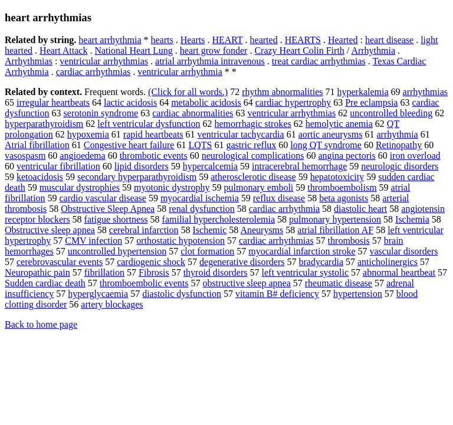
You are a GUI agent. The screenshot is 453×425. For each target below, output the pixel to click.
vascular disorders (404, 251)
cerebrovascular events (60, 262)
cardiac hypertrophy (293, 102)
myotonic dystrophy (171, 187)
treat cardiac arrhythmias (319, 61)
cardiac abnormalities (192, 113)
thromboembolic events (144, 283)
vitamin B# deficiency (277, 294)
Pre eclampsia (371, 102)
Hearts (192, 40)
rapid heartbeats (153, 134)
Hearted (343, 40)
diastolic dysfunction (181, 294)
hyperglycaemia (98, 294)
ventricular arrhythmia (179, 72)
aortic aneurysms (330, 134)
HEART (227, 40)
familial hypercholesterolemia (218, 219)
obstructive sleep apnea (246, 283)
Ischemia (412, 219)
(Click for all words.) (188, 92)
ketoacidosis (40, 177)
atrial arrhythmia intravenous (210, 61)
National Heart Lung (133, 50)
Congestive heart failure (129, 145)
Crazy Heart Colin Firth (299, 50)
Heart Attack (63, 50)
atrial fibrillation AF (335, 230)
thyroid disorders (215, 272)
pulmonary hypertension (335, 219)
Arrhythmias (28, 61)
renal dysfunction (202, 209)
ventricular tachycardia (241, 134)
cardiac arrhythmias (93, 72)
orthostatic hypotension (180, 241)
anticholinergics (387, 262)
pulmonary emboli (259, 187)
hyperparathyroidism (44, 124)
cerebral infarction (144, 230)
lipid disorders (141, 166)
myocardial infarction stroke (301, 251)
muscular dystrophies (80, 187)
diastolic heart (360, 209)
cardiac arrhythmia (284, 209)
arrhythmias (425, 92)
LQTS (200, 145)
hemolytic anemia (339, 124)
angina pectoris (346, 156)
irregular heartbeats (53, 102)
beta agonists (343, 198)
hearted (264, 40)
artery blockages (112, 304)
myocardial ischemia (199, 198)
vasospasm (25, 156)
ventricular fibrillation (58, 166)
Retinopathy (399, 145)
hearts (162, 40)
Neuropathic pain (37, 272)
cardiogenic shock (151, 262)
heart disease (389, 40)
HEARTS (303, 40)
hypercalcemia (210, 166)
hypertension (357, 294)
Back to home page (41, 324)
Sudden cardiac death (45, 283)
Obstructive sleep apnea (50, 230)
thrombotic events (154, 156)
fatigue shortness (116, 219)
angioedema (82, 156)
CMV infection (93, 241)
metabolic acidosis (206, 102)
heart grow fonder (214, 50)
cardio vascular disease (102, 198)
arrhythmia (397, 134)
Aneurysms (261, 230)
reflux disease (279, 198)
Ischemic (210, 230)
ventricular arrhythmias (104, 61)
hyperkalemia (362, 92)
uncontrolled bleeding (391, 113)
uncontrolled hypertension (117, 251)
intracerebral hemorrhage (299, 166)
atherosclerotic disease (253, 177)
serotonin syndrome (101, 113)
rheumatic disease (338, 283)
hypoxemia (88, 134)
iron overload (415, 156)
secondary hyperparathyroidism (136, 177)
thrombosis (349, 241)
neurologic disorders (399, 166)
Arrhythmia (373, 50)
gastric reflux (251, 145)
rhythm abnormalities (282, 92)
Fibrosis (154, 272)
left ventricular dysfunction (148, 124)
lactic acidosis (130, 102)
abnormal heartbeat (399, 272)
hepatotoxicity (337, 177)
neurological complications (253, 156)
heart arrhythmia (109, 40)
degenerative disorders (241, 262)
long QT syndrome (326, 145)
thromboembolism (341, 187)
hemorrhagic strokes (252, 124)
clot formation (207, 251)
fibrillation (104, 272)
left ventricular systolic (305, 272)
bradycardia (320, 262)
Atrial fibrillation (37, 145)
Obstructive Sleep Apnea (108, 209)
